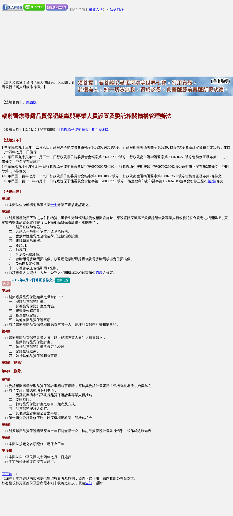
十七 (53, 205)
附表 (99, 273)
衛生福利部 (100, 129)
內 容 (6, 283)
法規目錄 (117, 10)
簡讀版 (31, 102)
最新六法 (96, 10)
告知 (88, 483)
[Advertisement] (149, 46)
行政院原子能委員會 (72, 129)
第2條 (212, 181)
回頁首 (7, 474)
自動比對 (62, 280)
